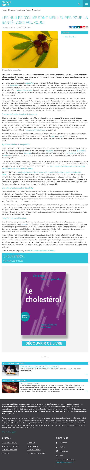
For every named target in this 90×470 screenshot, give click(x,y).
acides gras (7, 155)
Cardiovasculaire (23, 10)
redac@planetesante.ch (64, 462)
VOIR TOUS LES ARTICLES (13, 261)
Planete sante (6, 3)
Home (4, 10)
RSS (59, 455)
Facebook (61, 442)
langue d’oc (29, 83)
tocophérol (27, 153)
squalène (49, 151)
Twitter (60, 447)
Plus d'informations (9, 432)
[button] (70, 27)
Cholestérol (36, 10)
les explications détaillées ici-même (41, 250)
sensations (30, 130)
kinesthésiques (39, 130)
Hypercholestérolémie (30, 384)
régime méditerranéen (24, 90)
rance (53, 136)
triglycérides (71, 153)
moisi (60, 136)
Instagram (62, 451)
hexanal (24, 224)
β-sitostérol (81, 151)
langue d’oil (13, 85)
